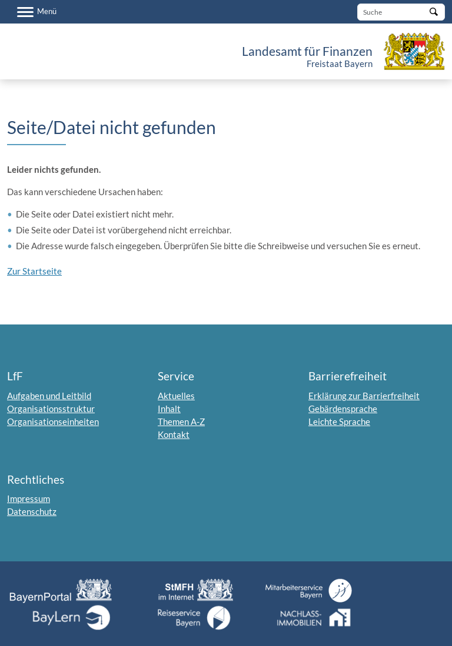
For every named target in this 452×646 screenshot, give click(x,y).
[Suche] (401, 12)
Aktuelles (176, 395)
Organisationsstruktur (51, 408)
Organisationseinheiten (53, 421)
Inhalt (169, 408)
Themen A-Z (181, 421)
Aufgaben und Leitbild (49, 395)
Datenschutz (31, 511)
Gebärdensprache (342, 408)
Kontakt (174, 434)
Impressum (28, 498)
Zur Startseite (34, 271)
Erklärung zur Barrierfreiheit (364, 395)
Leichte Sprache (339, 421)
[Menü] (37, 12)
